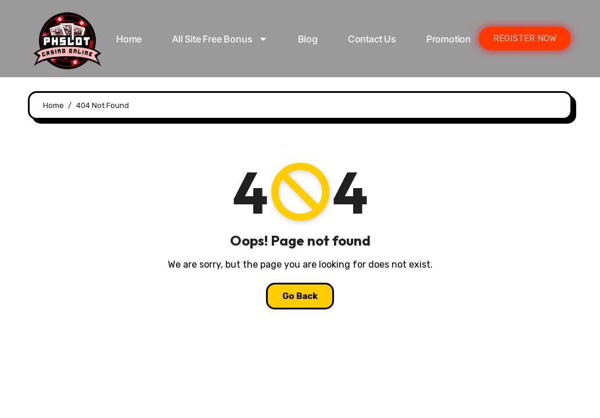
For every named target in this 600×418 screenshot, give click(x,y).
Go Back (300, 296)
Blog (308, 39)
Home (129, 39)
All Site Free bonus (219, 39)
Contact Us (372, 39)
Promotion (448, 39)
